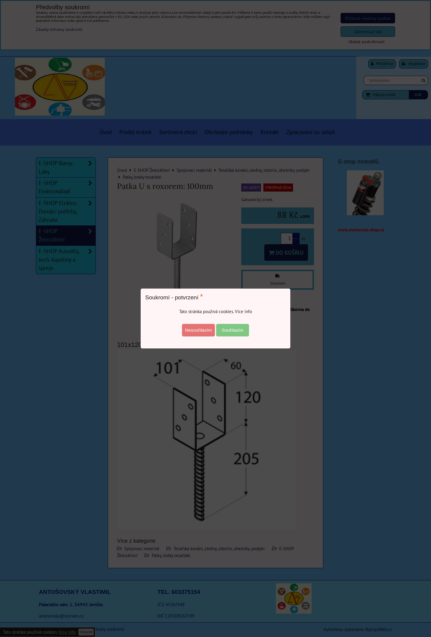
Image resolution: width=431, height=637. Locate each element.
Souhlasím (233, 330)
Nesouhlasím (198, 330)
